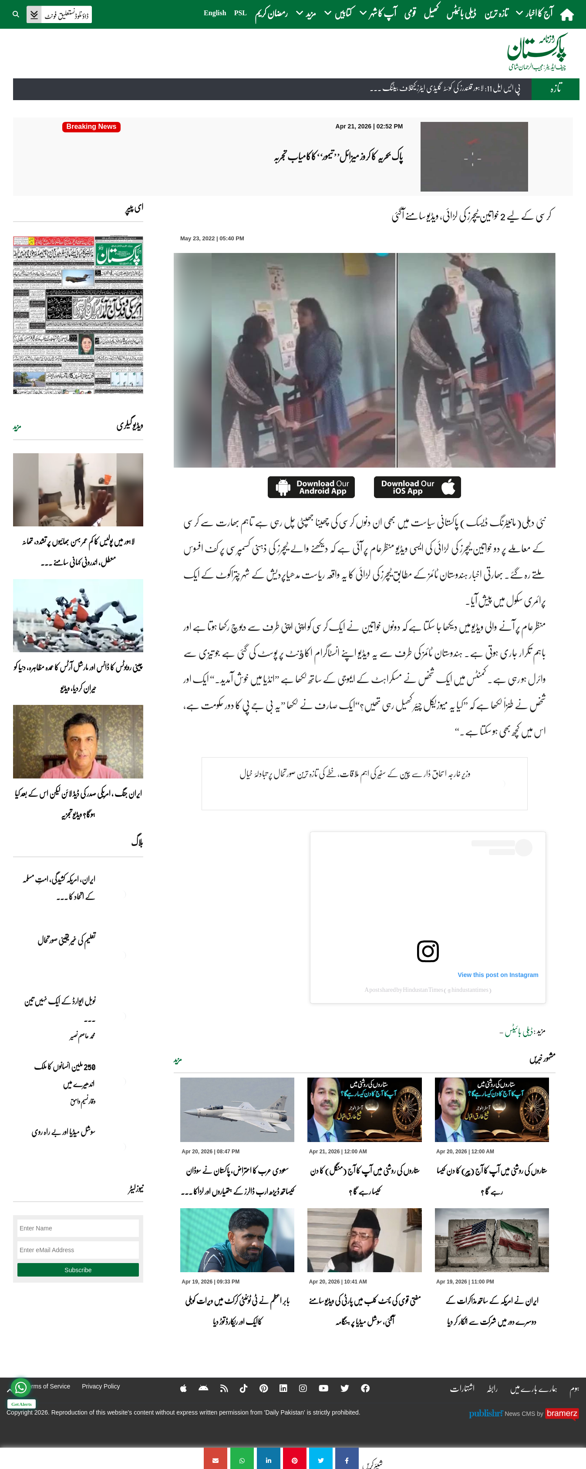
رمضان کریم (271, 13)
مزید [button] (306, 13)
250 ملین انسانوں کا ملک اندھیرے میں (64, 1075)
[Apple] (178, 1388)
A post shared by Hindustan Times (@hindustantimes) (428, 989)
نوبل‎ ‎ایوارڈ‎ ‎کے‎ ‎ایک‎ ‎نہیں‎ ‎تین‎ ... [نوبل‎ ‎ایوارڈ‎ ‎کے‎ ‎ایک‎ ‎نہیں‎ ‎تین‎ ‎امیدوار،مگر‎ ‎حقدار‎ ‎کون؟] (59, 1009)
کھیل (431, 13)
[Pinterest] (258, 1388)
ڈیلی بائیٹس (461, 13)
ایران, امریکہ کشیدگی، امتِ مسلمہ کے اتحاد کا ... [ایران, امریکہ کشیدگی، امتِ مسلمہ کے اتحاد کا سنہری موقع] (58, 887)
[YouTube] (318, 1388)
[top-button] (10, 1390)
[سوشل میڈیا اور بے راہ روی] (121, 1147)
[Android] (198, 1388)
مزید (178, 1059)
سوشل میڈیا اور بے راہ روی (62, 1131)
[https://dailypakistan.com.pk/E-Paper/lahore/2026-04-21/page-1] (78, 314)
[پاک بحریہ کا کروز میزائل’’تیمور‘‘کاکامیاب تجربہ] (91, 127)
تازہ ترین (496, 13)
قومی (410, 13)
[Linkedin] (277, 1388)
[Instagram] (297, 1388)
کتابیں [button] (337, 13)
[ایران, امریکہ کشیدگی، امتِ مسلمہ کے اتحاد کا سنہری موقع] (121, 894)
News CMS (521, 1413)
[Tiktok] (238, 1388)
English (215, 13)
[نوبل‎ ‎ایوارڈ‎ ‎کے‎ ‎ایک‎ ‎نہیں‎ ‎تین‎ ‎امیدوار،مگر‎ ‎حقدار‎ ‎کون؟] (121, 1016)
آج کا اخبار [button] (533, 13)
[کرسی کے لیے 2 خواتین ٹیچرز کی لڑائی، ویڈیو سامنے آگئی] (347, 1458)
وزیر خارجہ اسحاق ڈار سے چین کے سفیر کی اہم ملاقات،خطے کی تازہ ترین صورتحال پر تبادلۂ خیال (355, 773)
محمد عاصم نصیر (82, 1036)
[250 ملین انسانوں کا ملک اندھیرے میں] (121, 1081)
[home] (567, 14)
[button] (16, 13)
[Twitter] (339, 1388)
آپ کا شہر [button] (377, 13)
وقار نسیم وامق (82, 1101)
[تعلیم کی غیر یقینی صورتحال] (121, 955)
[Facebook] (360, 1388)
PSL (240, 13)
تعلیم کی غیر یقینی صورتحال (66, 940)
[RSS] (218, 1388)
